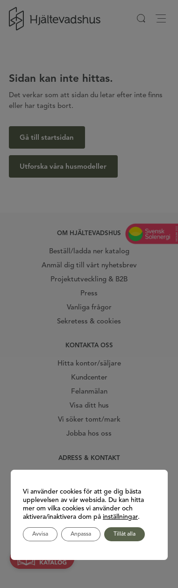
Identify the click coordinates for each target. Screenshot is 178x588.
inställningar (120, 517)
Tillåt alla (124, 534)
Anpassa (81, 534)
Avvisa (40, 534)
